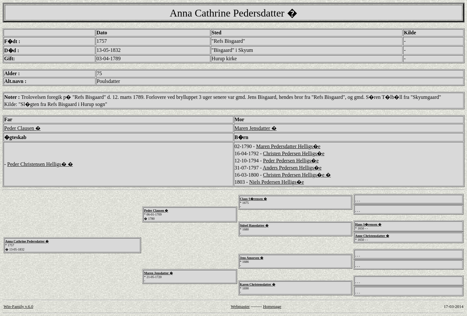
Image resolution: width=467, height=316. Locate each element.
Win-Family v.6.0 (18, 306)
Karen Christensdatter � (257, 284)
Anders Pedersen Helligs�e (292, 167)
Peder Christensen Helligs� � (40, 164)
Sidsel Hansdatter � (254, 225)
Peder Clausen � (22, 128)
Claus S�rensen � (253, 199)
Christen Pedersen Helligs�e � (297, 175)
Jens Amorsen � (251, 258)
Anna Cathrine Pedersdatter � (27, 241)
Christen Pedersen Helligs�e (293, 153)
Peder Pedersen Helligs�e (291, 160)
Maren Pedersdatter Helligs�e (288, 146)
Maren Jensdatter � (255, 128)
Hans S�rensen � (368, 224)
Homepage (272, 306)
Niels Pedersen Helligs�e (276, 182)
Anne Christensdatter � (372, 236)
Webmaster (240, 306)
